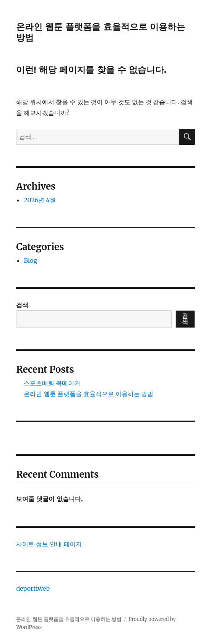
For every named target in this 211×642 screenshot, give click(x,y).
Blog (30, 260)
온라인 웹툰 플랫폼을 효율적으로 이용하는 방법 (88, 394)
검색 (22, 305)
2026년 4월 (39, 200)
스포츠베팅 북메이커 (52, 383)
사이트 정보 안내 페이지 (48, 544)
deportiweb (33, 588)
